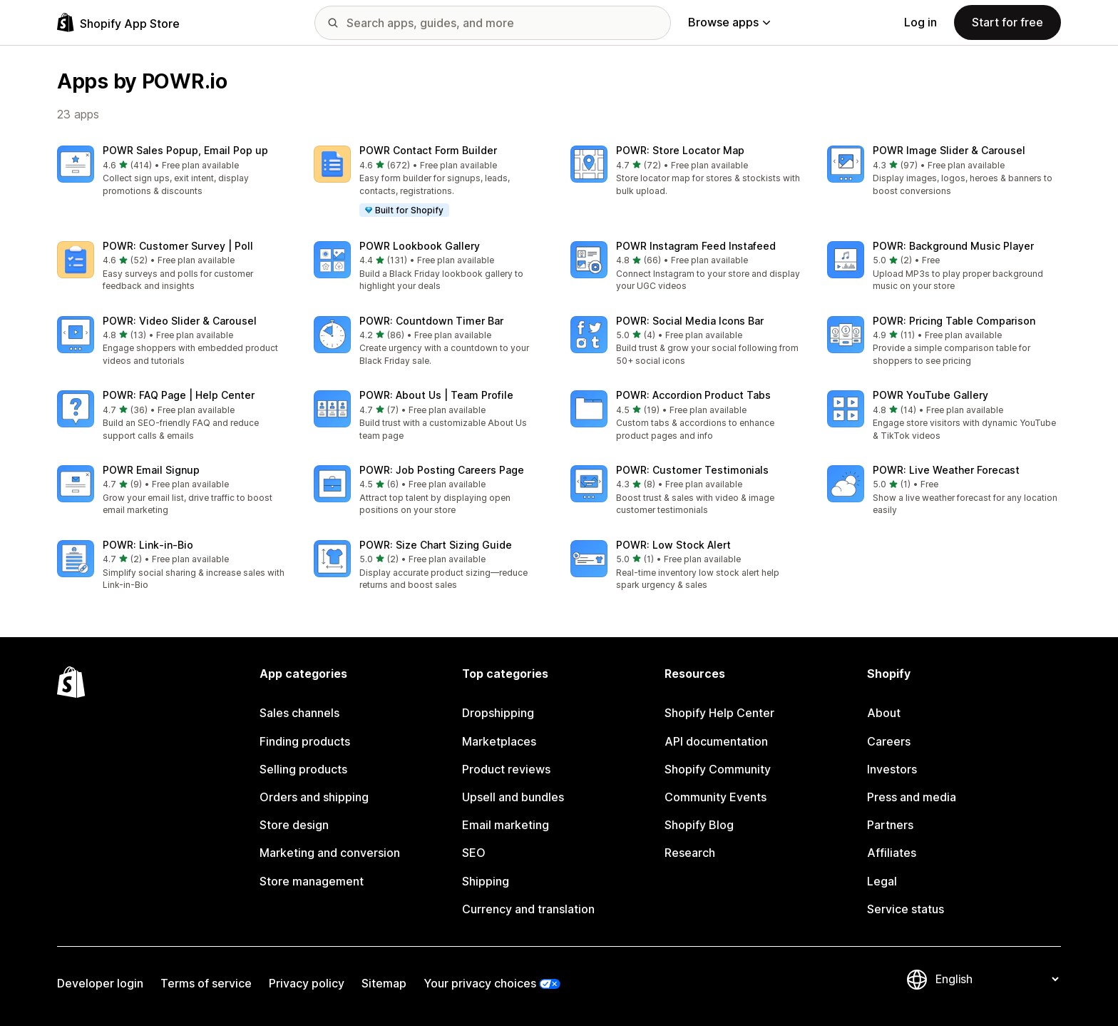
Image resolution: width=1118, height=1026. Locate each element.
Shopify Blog (699, 825)
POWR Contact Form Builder (428, 150)
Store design (294, 825)
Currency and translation (528, 909)
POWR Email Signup (151, 470)
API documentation (716, 741)
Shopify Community (718, 769)
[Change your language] (997, 979)
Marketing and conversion (330, 852)
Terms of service (206, 983)
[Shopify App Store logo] (118, 22)
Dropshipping (498, 713)
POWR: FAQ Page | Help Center (179, 395)
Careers (889, 741)
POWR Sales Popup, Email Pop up (185, 150)
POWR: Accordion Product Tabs (693, 395)
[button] (174, 172)
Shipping (485, 881)
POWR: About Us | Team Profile (436, 395)
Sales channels (299, 713)
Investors (892, 769)
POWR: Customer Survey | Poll (178, 246)
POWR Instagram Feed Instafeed (696, 246)
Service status (905, 909)
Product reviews (506, 769)
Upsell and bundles (513, 797)
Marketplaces (499, 741)
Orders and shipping (314, 797)
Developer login (100, 983)
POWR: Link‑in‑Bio (148, 545)
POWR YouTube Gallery (930, 395)
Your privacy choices (480, 983)
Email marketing (505, 825)
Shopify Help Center (719, 713)
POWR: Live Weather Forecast (946, 470)
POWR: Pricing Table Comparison (954, 321)
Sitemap (383, 983)
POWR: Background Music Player (953, 246)
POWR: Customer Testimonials (692, 470)
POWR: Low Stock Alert (673, 545)
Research (690, 852)
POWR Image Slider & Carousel (949, 150)
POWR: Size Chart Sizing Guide (435, 545)
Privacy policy (306, 983)
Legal (882, 881)
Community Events (715, 797)
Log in (920, 22)
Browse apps (729, 22)
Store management (312, 881)
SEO (474, 852)
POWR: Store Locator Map (680, 150)
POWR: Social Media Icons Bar (690, 321)
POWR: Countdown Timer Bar (431, 321)
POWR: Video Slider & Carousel (180, 321)
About (884, 713)
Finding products (305, 741)
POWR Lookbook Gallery (419, 246)
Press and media (911, 797)
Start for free (1007, 22)
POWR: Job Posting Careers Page (441, 470)
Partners (890, 825)
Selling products (303, 769)
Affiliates (891, 852)
